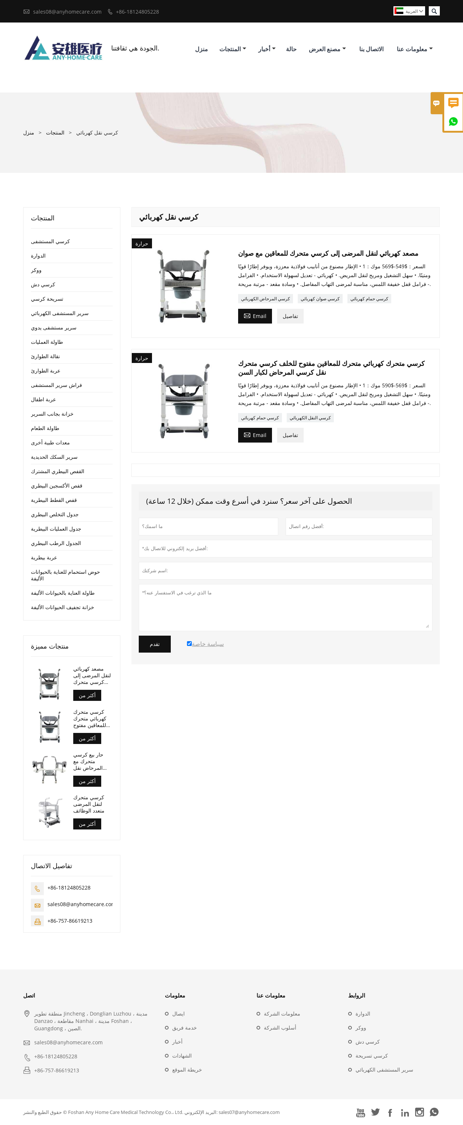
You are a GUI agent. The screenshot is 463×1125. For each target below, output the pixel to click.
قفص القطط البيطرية (54, 499)
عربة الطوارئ (45, 370)
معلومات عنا (415, 49)
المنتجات (232, 49)
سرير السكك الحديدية (54, 456)
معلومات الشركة (282, 1013)
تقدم (155, 644)
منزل (201, 49)
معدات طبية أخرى (50, 442)
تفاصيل (290, 315)
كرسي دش (43, 284)
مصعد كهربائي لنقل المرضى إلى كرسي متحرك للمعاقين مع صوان (92, 675)
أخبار (267, 49)
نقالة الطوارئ (45, 356)
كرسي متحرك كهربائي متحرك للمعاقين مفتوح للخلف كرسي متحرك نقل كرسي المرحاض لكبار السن (91, 719)
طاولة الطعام (45, 428)
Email (255, 315)
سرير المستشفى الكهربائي (60, 313)
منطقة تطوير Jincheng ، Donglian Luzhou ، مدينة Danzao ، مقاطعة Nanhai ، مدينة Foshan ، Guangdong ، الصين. (91, 1021)
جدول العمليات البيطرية (56, 528)
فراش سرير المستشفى (56, 384)
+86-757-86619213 (69, 920)
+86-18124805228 (137, 11)
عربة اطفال (43, 399)
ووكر (36, 269)
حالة (291, 49)
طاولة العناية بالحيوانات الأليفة (63, 592)
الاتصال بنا (371, 49)
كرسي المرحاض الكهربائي (265, 299)
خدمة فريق (184, 1027)
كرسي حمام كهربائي (369, 299)
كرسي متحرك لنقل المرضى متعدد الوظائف (89, 804)
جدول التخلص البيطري (55, 514)
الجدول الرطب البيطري (56, 542)
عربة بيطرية (44, 557)
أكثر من (87, 695)
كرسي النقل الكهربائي (310, 418)
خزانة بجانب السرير (52, 413)
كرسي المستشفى (50, 241)
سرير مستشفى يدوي (54, 327)
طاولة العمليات (47, 341)
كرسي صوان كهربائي (320, 299)
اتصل (29, 995)
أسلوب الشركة (280, 1027)
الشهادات (182, 1055)
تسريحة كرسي (47, 298)
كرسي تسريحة (372, 1055)
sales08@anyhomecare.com (67, 11)
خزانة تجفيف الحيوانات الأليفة (62, 607)
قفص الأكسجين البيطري (56, 485)
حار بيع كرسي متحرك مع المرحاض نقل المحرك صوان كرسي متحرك (88, 761)
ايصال (178, 1013)
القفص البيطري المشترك (57, 471)
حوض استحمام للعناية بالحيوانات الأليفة (65, 575)
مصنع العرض (327, 49)
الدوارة (38, 255)
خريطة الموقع (187, 1069)
